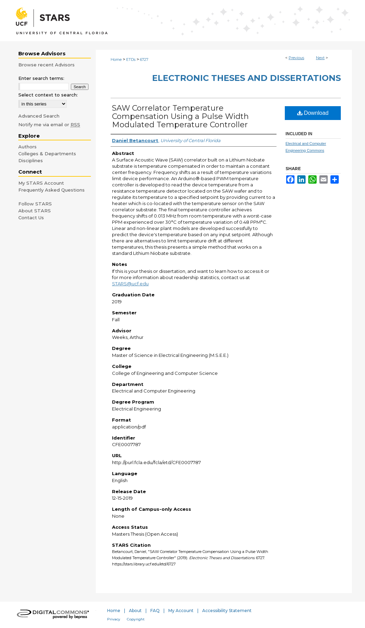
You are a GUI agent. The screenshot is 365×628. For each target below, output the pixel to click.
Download (313, 113)
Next (320, 57)
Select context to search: (48, 95)
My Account (181, 610)
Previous (296, 57)
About (135, 610)
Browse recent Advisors (46, 64)
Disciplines (30, 160)
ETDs (130, 59)
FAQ (155, 610)
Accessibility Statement (227, 610)
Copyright (135, 619)
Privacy (113, 619)
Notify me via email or (49, 124)
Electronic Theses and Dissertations (246, 78)
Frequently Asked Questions (51, 190)
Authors (27, 146)
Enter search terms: (41, 78)
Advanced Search (38, 116)
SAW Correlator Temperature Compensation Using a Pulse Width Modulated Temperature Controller (180, 116)
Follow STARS (35, 203)
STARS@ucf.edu (130, 283)
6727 (144, 59)
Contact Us (31, 217)
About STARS (34, 210)
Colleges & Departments (47, 153)
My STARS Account (41, 183)
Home (116, 59)
